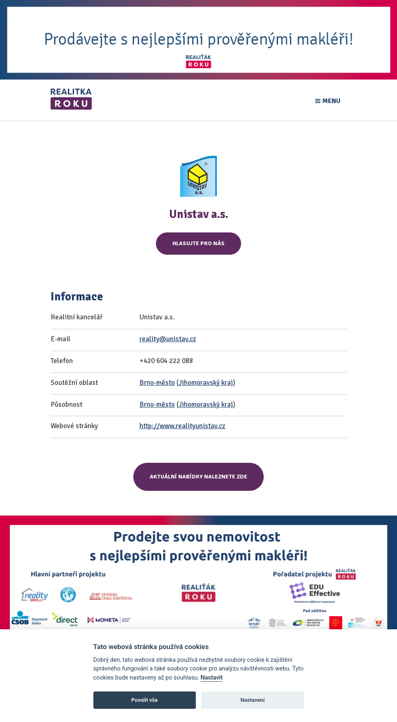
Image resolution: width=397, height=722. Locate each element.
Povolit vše (144, 700)
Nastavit (212, 677)
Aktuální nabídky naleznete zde (198, 476)
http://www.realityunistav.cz (182, 426)
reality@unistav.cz (167, 339)
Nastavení (252, 700)
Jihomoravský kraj (206, 382)
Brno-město (157, 382)
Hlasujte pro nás (198, 243)
